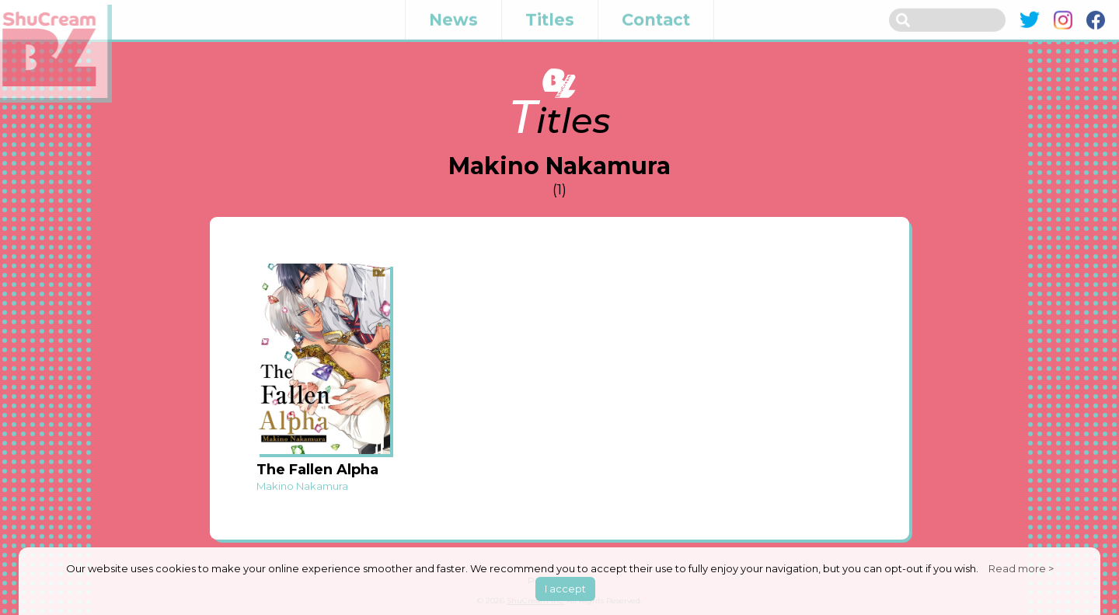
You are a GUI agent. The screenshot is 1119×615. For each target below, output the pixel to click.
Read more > (1021, 568)
